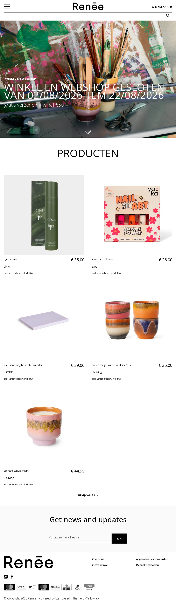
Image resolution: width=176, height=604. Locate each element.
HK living (97, 372)
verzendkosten (16, 273)
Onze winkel (100, 564)
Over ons (98, 558)
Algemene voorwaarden (152, 558)
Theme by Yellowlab (86, 598)
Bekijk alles (86, 495)
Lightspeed (62, 598)
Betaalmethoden (147, 564)
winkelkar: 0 (162, 7)
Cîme (7, 266)
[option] (88, 79)
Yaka (94, 266)
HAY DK (8, 372)
